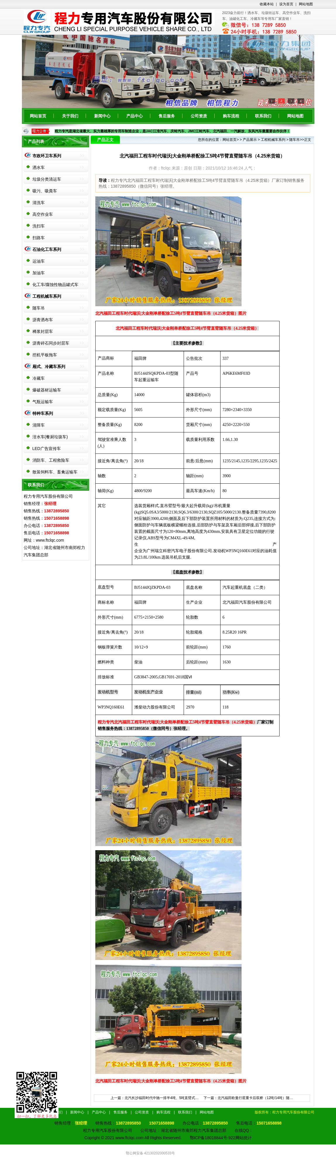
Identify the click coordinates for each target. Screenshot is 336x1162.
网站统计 (243, 1137)
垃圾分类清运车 (46, 179)
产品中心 (134, 116)
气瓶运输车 (42, 401)
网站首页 (38, 116)
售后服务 (166, 116)
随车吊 (38, 308)
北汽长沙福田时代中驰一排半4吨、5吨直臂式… (162, 1098)
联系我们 (263, 116)
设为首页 (286, 4)
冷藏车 (38, 378)
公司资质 (199, 116)
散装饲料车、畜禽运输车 (54, 472)
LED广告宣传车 (46, 448)
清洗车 (38, 202)
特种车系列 (42, 413)
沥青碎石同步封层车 (50, 343)
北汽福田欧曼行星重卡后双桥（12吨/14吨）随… (255, 1098)
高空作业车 (42, 214)
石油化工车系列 (46, 249)
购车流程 (231, 116)
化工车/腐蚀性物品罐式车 (55, 284)
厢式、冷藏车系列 (48, 366)
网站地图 (306, 4)
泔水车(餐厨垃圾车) (50, 436)
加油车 (38, 273)
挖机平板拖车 (44, 354)
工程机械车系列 (46, 296)
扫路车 (38, 237)
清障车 (38, 425)
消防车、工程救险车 (50, 460)
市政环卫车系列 (46, 155)
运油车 (38, 261)
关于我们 (70, 116)
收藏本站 (267, 4)
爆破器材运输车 (46, 390)
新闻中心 (102, 116)
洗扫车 (38, 226)
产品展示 (250, 140)
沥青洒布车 (42, 319)
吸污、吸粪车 (44, 191)
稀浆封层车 (42, 331)
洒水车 (38, 167)
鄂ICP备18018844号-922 (212, 1137)
